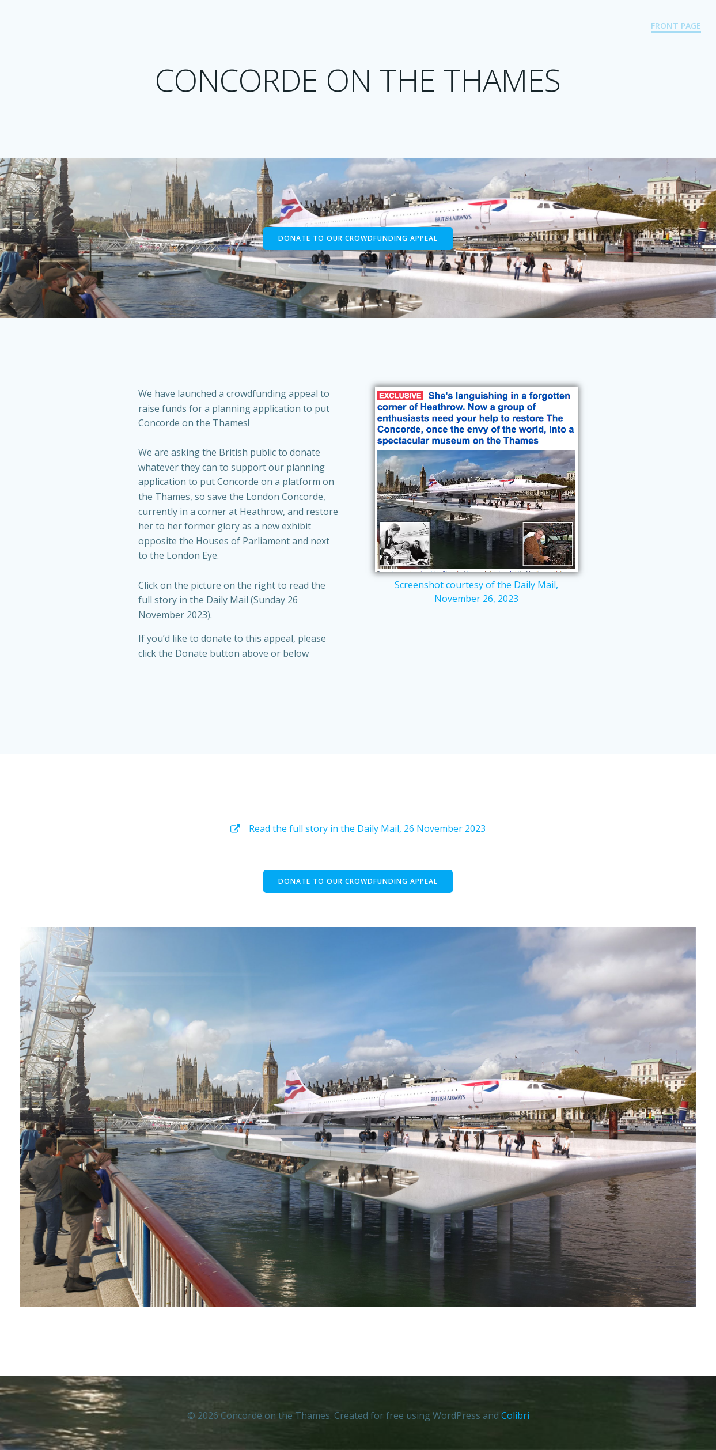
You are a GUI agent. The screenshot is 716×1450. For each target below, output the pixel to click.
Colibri (515, 1415)
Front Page (676, 26)
